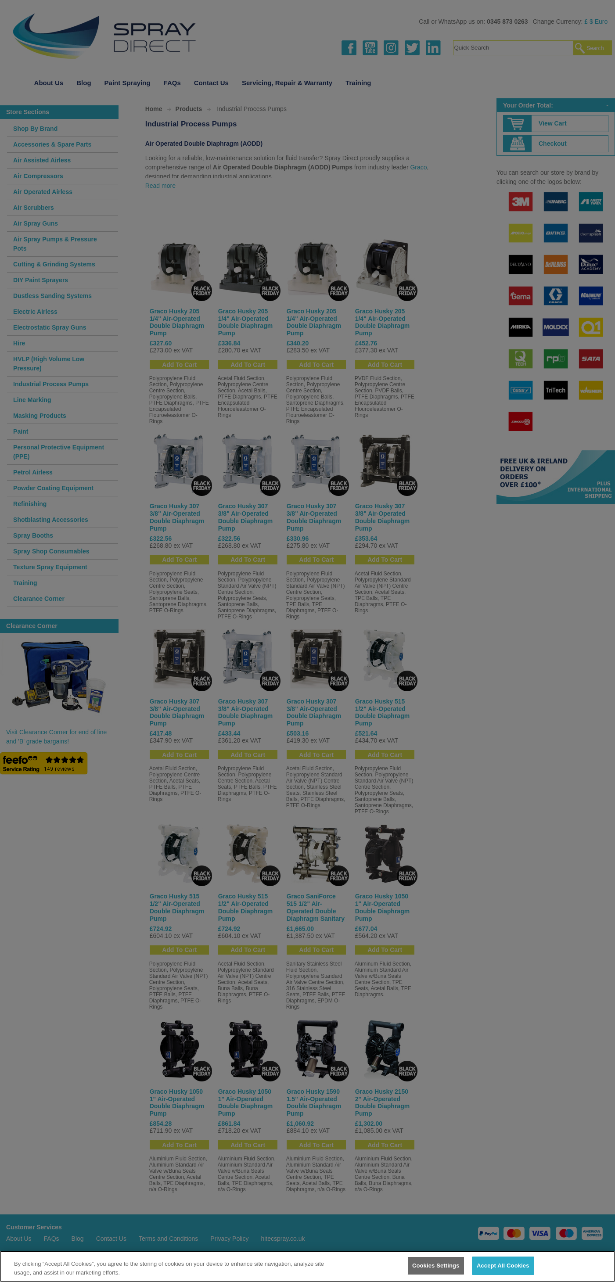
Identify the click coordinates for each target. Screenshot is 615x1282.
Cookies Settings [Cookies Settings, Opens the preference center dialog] (436, 1265)
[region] (307, 1266)
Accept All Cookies (503, 1265)
